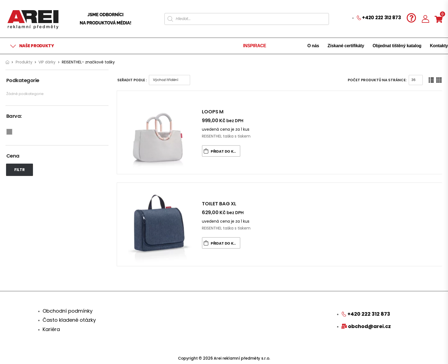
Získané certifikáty (346, 45)
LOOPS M (213, 111)
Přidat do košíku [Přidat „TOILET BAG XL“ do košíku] (225, 243)
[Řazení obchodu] (169, 80)
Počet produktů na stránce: (377, 80)
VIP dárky (46, 62)
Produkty (24, 62)
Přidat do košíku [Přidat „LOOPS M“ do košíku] (225, 151)
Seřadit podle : (132, 80)
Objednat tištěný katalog (397, 45)
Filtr (19, 169)
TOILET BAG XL (219, 203)
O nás (313, 45)
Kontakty (439, 45)
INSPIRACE (254, 45)
